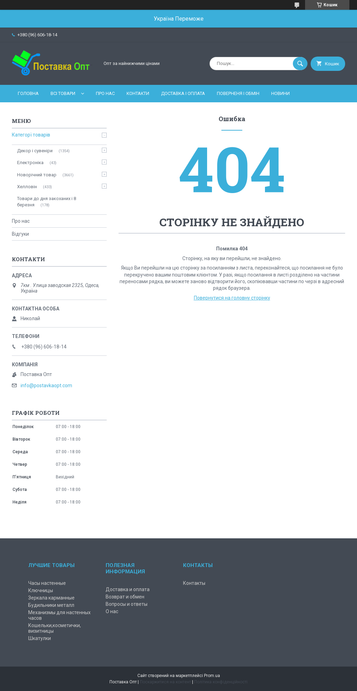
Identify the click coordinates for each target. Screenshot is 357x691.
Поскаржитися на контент (165, 681)
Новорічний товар (36, 174)
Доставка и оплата (128, 589)
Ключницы (40, 590)
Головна (28, 93)
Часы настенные (47, 583)
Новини (280, 93)
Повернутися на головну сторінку (232, 298)
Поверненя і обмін (238, 93)
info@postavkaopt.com (46, 385)
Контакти (138, 93)
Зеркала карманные (51, 598)
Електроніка (30, 162)
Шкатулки (39, 638)
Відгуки (20, 234)
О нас (112, 611)
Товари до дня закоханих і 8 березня (46, 201)
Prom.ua (212, 675)
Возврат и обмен (125, 597)
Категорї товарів (31, 135)
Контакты (194, 583)
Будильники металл (51, 605)
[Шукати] (300, 63)
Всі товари (63, 93)
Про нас (105, 93)
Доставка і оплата (183, 93)
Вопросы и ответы (126, 604)
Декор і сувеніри (35, 150)
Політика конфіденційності (221, 681)
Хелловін (27, 186)
